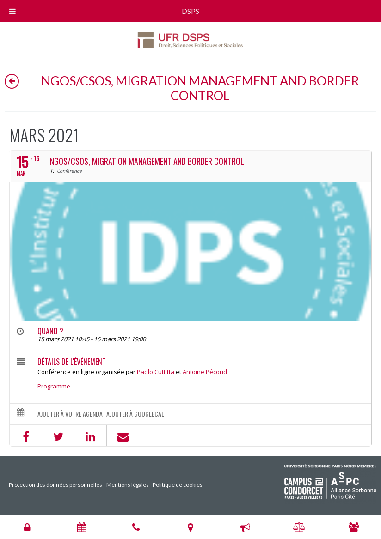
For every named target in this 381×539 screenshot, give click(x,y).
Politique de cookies (178, 484)
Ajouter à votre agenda (70, 414)
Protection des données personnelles (55, 484)
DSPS (190, 10)
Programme (53, 386)
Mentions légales (127, 484)
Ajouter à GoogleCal (135, 414)
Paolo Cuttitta (155, 372)
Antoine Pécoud (205, 372)
